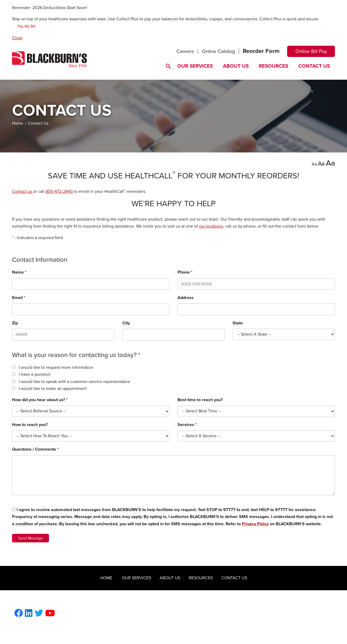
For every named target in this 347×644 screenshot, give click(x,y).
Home (17, 123)
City (126, 323)
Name (19, 272)
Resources (273, 66)
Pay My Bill (26, 26)
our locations (211, 226)
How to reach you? (30, 424)
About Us (236, 66)
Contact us (22, 191)
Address (186, 297)
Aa (314, 164)
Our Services (195, 66)
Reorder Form (261, 51)
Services (187, 424)
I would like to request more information (56, 367)
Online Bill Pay (311, 51)
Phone (185, 272)
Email (18, 297)
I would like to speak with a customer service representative (74, 381)
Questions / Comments (35, 449)
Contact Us (314, 66)
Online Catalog (218, 51)
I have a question (35, 374)
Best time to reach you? (200, 399)
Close (17, 38)
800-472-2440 (59, 191)
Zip (15, 323)
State (238, 323)
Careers (185, 51)
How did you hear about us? (40, 399)
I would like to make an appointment (53, 388)
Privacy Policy (255, 524)
